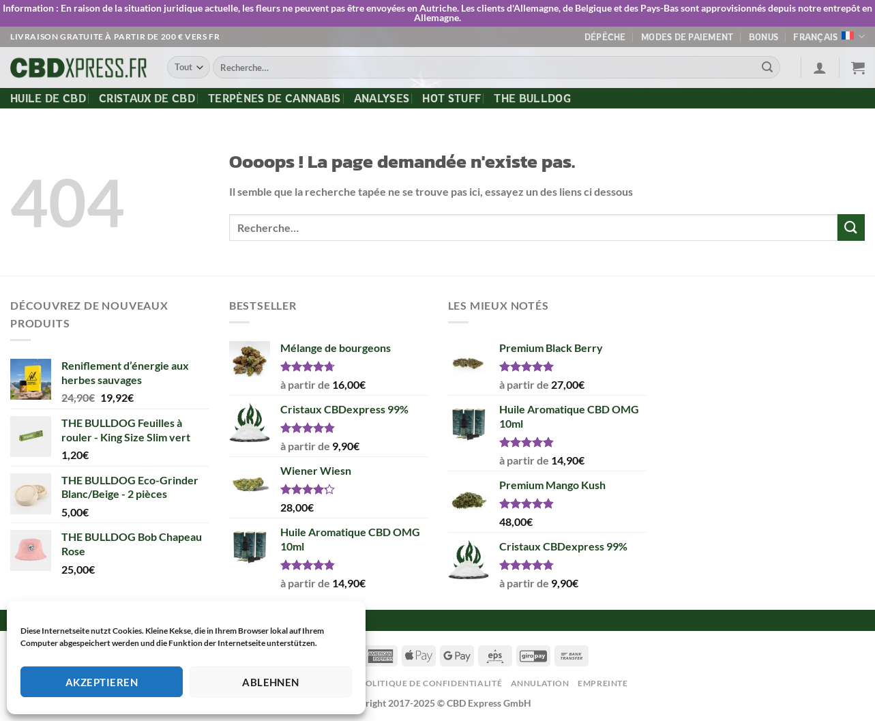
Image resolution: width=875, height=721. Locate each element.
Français (829, 36)
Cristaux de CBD (147, 98)
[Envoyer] (767, 67)
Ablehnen (270, 682)
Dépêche (605, 36)
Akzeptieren (101, 682)
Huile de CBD (48, 98)
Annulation (540, 683)
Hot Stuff (451, 98)
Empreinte (603, 683)
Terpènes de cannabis (274, 98)
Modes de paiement (687, 36)
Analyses (382, 98)
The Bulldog (532, 98)
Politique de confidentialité (430, 683)
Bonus (763, 36)
